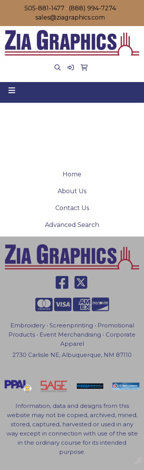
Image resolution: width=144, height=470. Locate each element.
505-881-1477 (45, 8)
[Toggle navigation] (12, 90)
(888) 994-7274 (92, 8)
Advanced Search (72, 224)
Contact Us (72, 208)
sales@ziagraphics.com (70, 17)
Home (72, 174)
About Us (72, 191)
